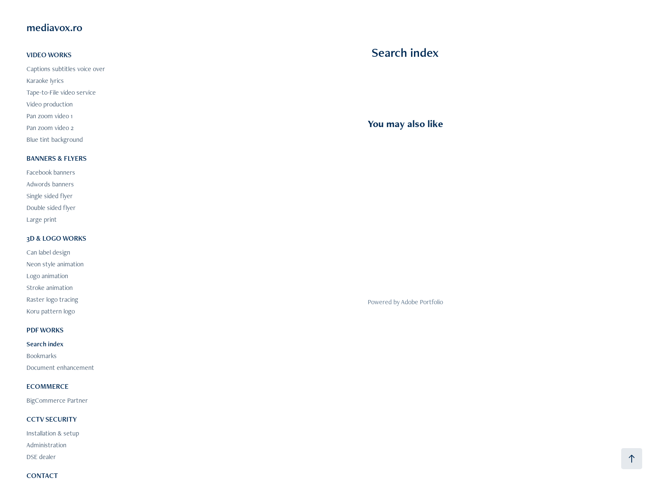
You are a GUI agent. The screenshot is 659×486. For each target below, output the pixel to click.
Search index (44, 344)
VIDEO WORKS (48, 54)
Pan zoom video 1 (49, 116)
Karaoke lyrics (45, 80)
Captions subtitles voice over (65, 68)
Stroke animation (49, 287)
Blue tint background (54, 139)
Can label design (48, 252)
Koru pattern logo (50, 311)
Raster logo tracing (52, 299)
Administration (46, 445)
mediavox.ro (54, 27)
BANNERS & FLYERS (56, 158)
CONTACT (42, 475)
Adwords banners (50, 184)
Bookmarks (41, 355)
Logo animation (47, 275)
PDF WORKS (44, 330)
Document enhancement (60, 367)
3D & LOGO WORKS (56, 238)
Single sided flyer (49, 195)
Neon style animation (55, 264)
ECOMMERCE (47, 386)
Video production (49, 104)
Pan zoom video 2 (50, 127)
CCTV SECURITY (51, 419)
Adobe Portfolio (422, 301)
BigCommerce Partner (57, 400)
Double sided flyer (51, 207)
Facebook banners (50, 172)
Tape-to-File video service (61, 92)
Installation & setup (52, 433)
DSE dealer (41, 456)
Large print (41, 219)
